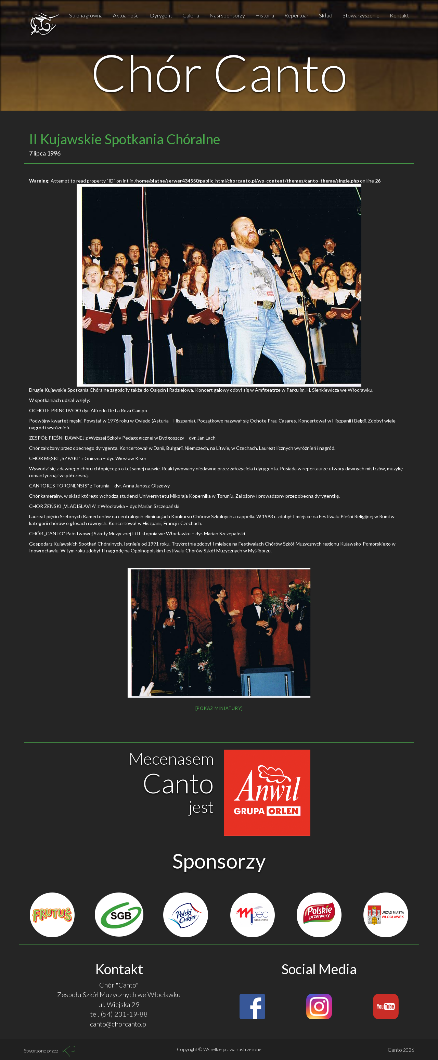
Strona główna (86, 15)
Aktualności (126, 15)
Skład (325, 15)
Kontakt (399, 15)
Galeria (190, 15)
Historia (264, 15)
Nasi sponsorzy (227, 15)
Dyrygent (161, 15)
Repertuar (296, 15)
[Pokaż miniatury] (219, 708)
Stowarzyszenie (361, 15)
